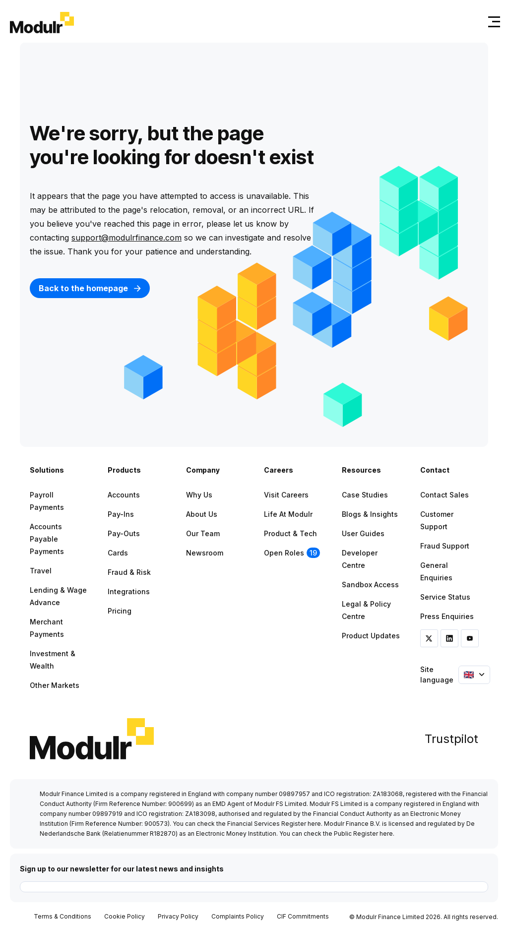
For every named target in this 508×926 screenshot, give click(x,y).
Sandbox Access (370, 584)
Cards (118, 553)
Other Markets (54, 685)
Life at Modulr (288, 514)
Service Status (445, 597)
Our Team (203, 533)
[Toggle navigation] (492, 21)
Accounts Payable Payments (47, 539)
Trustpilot (451, 739)
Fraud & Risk (129, 572)
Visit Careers (286, 495)
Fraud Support (444, 546)
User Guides (363, 533)
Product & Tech (290, 533)
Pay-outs (124, 533)
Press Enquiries (447, 616)
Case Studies (365, 495)
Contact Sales (444, 495)
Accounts (124, 495)
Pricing (119, 611)
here (314, 823)
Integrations (129, 591)
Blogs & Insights (370, 514)
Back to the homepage (90, 288)
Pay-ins (121, 514)
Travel (41, 570)
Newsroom (204, 553)
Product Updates (371, 635)
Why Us (199, 495)
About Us (201, 514)
